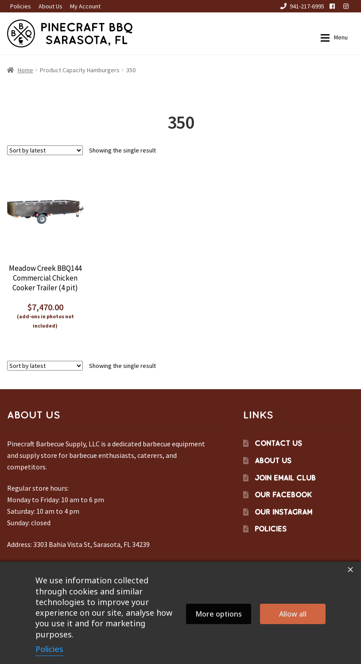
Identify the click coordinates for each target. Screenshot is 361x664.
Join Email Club (285, 477)
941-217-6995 (300, 6)
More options (218, 614)
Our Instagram (283, 512)
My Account (85, 6)
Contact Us (278, 443)
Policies (20, 6)
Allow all (293, 614)
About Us (50, 6)
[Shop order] (45, 150)
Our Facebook (283, 494)
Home (25, 70)
